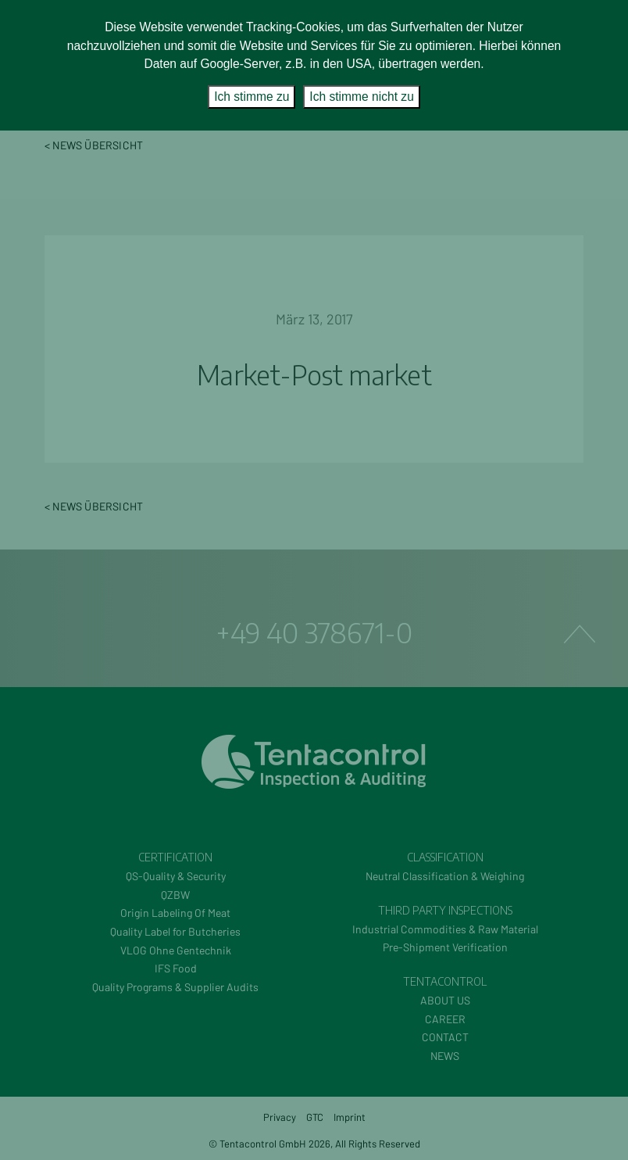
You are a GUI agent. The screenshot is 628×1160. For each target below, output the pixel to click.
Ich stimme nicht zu (361, 96)
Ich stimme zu (251, 96)
